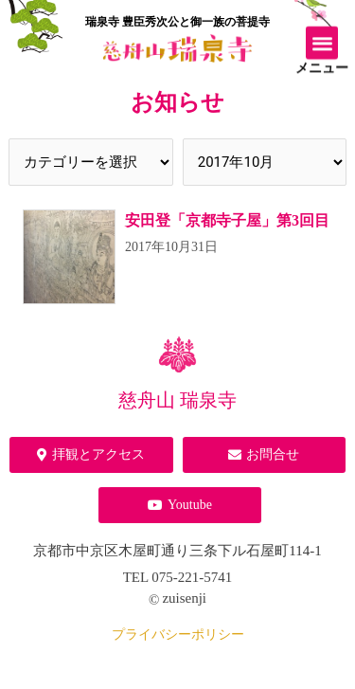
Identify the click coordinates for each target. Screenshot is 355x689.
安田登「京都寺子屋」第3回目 (227, 220)
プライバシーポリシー (178, 634)
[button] (322, 40)
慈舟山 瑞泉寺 (177, 400)
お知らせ (177, 102)
